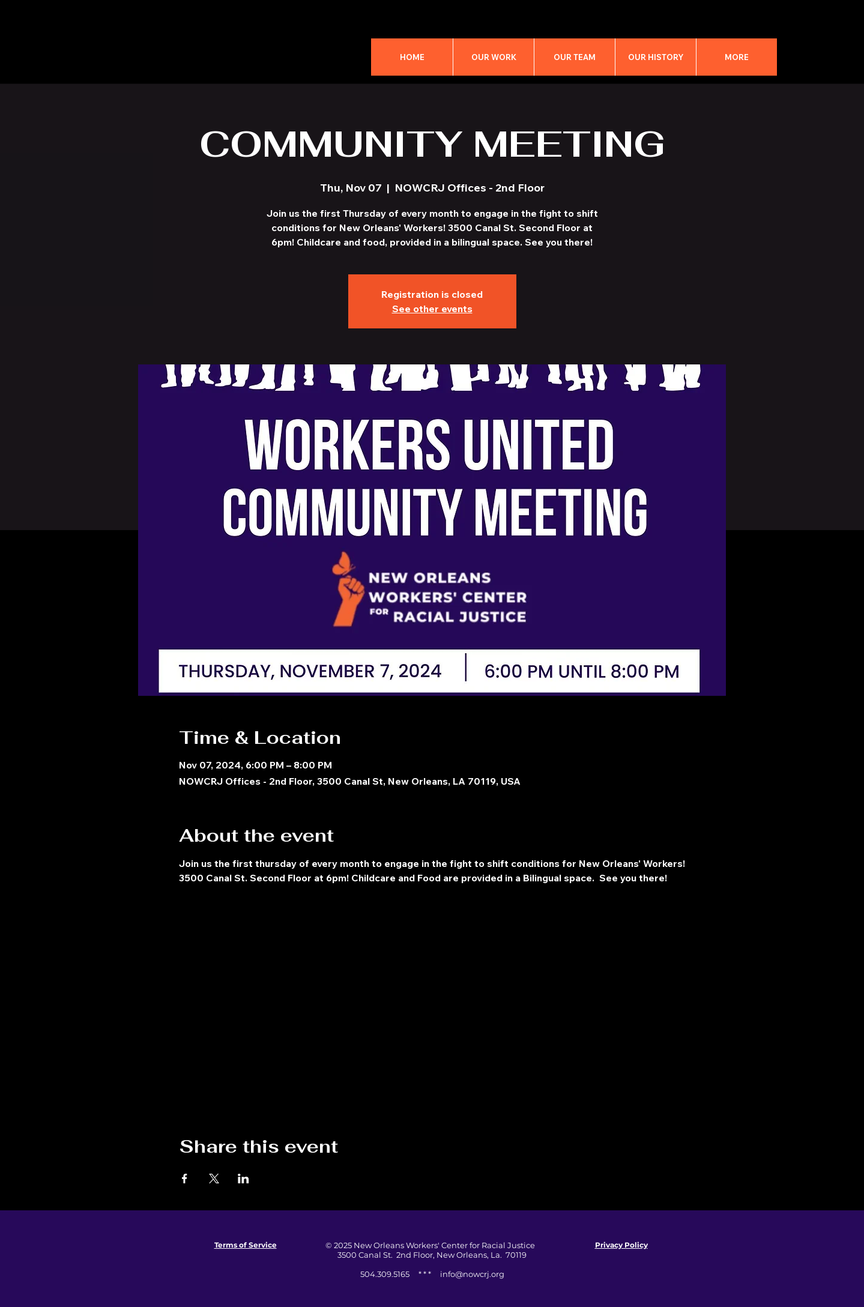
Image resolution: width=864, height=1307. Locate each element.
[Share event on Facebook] (184, 1178)
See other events (432, 309)
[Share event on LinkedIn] (243, 1178)
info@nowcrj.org (472, 1274)
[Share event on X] (214, 1178)
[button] (736, 57)
